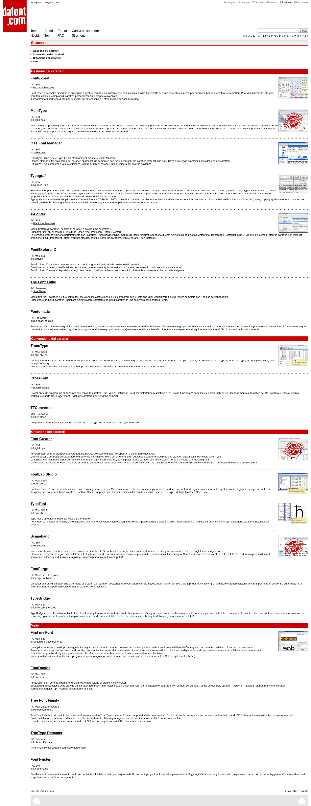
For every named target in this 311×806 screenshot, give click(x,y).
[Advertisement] (103, 17)
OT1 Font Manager (46, 143)
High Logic (39, 119)
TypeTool (38, 504)
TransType (39, 346)
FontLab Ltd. (40, 354)
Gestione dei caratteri (46, 50)
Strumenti (78, 35)
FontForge (39, 569)
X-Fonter (38, 214)
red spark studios (43, 320)
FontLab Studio (44, 474)
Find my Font (42, 632)
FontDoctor (40, 668)
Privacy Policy (290, 791)
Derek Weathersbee (44, 607)
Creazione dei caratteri (46, 57)
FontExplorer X (43, 250)
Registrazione (52, 2)
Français (244, 2)
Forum (62, 30)
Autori (48, 30)
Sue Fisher (39, 291)
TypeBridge (40, 598)
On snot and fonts (45, 791)
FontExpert (40, 78)
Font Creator (41, 439)
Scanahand (40, 536)
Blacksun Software (44, 223)
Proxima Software (43, 87)
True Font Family (45, 700)
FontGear (38, 677)
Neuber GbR (40, 184)
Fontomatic (40, 312)
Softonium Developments (47, 641)
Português (300, 2)
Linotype (38, 258)
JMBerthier (39, 152)
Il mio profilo (36, 2)
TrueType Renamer (46, 733)
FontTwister (41, 759)
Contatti (304, 791)
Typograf (38, 176)
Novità (35, 35)
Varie (36, 61)
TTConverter (41, 408)
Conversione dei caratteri (48, 54)
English (229, 2)
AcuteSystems (41, 387)
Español (258, 2)
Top (47, 35)
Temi (34, 30)
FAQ (61, 35)
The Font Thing (43, 282)
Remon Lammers (43, 709)
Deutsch (272, 2)
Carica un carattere (85, 30)
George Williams (42, 578)
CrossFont (39, 378)
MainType (39, 111)
